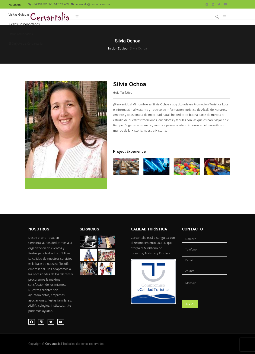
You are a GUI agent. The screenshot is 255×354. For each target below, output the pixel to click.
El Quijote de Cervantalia (26, 43)
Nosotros (15, 5)
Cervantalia (53, 343)
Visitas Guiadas (19, 14)
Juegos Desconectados (24, 24)
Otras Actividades (21, 34)
